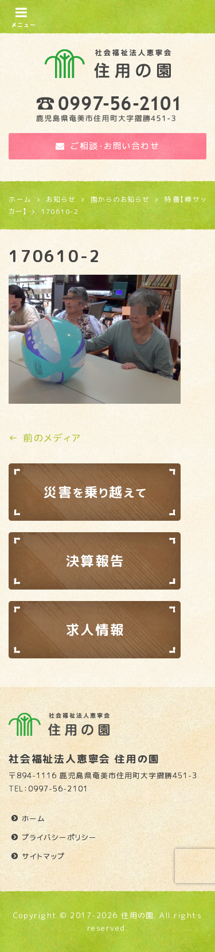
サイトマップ (43, 856)
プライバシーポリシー (59, 837)
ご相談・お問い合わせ (108, 146)
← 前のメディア (45, 437)
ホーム (34, 818)
